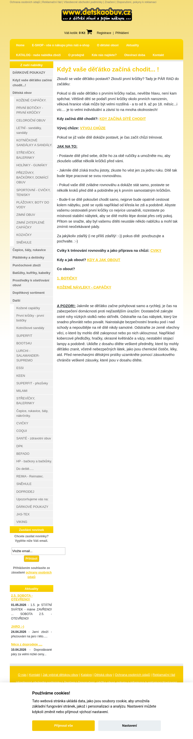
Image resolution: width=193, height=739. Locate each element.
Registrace (104, 33)
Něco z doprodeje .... (26, 644)
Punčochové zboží (27, 265)
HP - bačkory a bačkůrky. (34, 461)
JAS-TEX (23, 514)
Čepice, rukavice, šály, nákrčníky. (32, 413)
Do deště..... (25, 469)
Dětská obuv (103, 675)
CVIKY (155, 251)
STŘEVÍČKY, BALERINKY (25, 155)
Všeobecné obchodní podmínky (83, 2)
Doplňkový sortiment (28, 293)
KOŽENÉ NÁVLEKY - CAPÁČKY (84, 287)
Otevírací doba (134, 55)
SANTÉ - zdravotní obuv (33, 438)
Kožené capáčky (28, 308)
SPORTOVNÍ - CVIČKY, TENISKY (33, 192)
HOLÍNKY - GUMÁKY (31, 165)
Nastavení (129, 725)
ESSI (20, 368)
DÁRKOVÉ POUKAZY (29, 72)
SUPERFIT (24, 336)
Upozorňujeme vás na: (32, 499)
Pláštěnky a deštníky (28, 257)
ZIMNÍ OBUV (25, 215)
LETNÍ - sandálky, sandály (29, 130)
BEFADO (22, 454)
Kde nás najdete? (104, 55)
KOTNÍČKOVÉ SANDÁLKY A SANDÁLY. (34, 142)
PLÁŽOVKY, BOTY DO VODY (32, 204)
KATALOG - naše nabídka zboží (38, 55)
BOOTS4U (24, 343)
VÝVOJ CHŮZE (93, 128)
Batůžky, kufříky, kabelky (31, 273)
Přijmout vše (63, 725)
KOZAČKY (24, 235)
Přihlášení (122, 33)
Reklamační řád (52, 2)
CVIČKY (22, 423)
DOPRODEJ (25, 492)
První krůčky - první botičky (30, 318)
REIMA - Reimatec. (30, 476)
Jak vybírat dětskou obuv (60, 675)
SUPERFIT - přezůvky (32, 383)
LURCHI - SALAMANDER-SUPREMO (27, 355)
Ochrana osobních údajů (25, 2)
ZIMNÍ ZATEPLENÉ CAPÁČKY (30, 225)
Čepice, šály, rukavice (29, 250)
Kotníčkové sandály (30, 328)
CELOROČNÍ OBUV (30, 120)
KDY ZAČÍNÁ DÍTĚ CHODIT (123, 119)
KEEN (20, 376)
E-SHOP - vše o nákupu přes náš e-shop (60, 45)
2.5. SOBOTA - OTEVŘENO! (22, 597)
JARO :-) (17, 626)
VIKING (21, 522)
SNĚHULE (23, 242)
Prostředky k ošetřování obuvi (31, 282)
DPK (19, 446)
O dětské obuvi (108, 45)
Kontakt (158, 55)
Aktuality (132, 45)
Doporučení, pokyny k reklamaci (137, 2)
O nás (22, 675)
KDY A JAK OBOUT (103, 260)
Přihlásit (31, 558)
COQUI (21, 431)
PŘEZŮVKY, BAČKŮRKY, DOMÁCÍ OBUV (32, 177)
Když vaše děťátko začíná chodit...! (32, 82)
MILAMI (21, 391)
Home (20, 45)
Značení (110, 2)
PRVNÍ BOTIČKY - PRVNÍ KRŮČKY (29, 110)
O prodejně (76, 55)
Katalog (86, 675)
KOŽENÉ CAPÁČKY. (31, 100)
